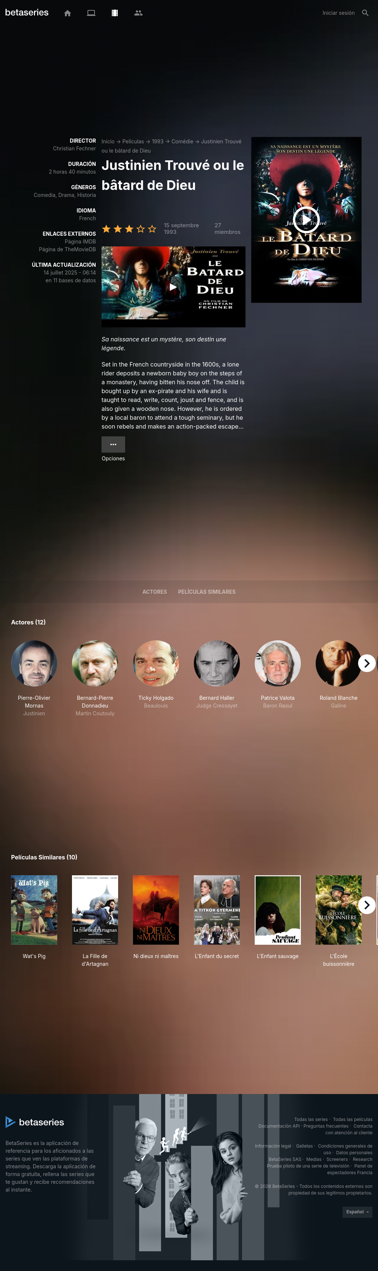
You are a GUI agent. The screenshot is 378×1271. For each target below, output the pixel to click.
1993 (158, 141)
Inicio (108, 141)
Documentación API (279, 1126)
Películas (133, 141)
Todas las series (311, 1119)
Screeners (337, 1159)
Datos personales (354, 1152)
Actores (154, 592)
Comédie (182, 141)
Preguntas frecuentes (325, 1126)
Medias (314, 1159)
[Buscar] (365, 13)
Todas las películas (352, 1119)
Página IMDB (80, 241)
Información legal (273, 1146)
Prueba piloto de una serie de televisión (308, 1166)
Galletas (304, 1146)
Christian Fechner (74, 148)
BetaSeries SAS (285, 1159)
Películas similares (207, 592)
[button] (34, 678)
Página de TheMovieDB (67, 249)
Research (362, 1159)
